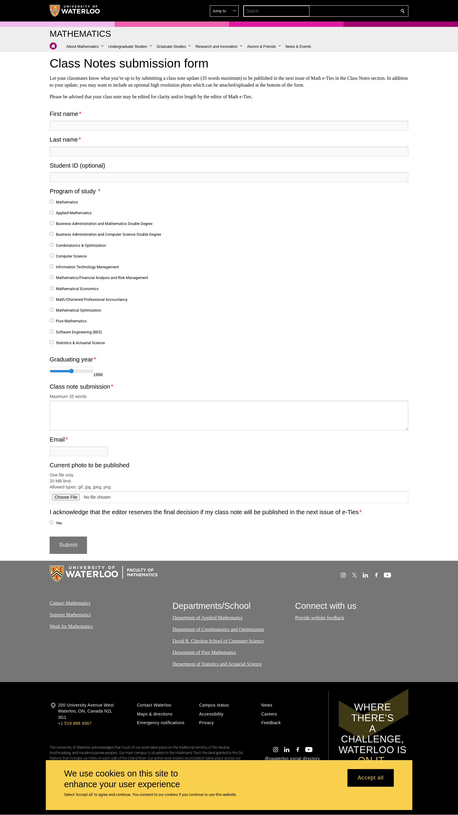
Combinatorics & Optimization (81, 245)
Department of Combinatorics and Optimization (218, 629)
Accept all (371, 778)
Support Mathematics (70, 614)
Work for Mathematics (71, 626)
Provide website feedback (319, 617)
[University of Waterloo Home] (75, 11)
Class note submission (80, 386)
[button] (359, 11)
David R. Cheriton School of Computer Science (218, 641)
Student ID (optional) (77, 165)
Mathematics (67, 202)
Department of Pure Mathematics (204, 652)
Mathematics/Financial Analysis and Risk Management (102, 277)
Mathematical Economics (77, 288)
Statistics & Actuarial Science (80, 343)
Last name (64, 139)
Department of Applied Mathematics (207, 617)
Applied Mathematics (73, 213)
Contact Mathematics (70, 603)
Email (57, 439)
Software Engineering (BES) (79, 332)
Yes (59, 522)
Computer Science (71, 256)
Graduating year (71, 359)
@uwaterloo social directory (292, 758)
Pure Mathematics (71, 321)
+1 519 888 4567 (74, 723)
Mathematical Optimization (78, 310)
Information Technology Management (87, 267)
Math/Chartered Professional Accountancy (91, 299)
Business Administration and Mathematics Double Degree (104, 223)
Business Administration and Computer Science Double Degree (108, 234)
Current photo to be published (89, 465)
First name (64, 114)
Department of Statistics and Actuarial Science (217, 664)
